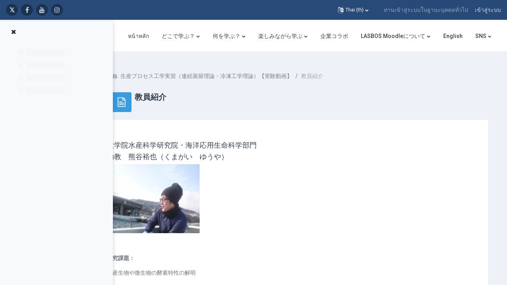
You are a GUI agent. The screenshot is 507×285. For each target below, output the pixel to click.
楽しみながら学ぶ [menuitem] (280, 36)
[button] (353, 10)
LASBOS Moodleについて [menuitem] (393, 36)
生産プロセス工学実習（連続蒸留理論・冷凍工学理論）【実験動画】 (230, 71)
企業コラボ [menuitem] (334, 36)
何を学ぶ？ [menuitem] (226, 36)
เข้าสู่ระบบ (488, 10)
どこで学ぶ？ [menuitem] (178, 36)
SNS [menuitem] (480, 36)
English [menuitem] (453, 36)
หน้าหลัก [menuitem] (138, 36)
